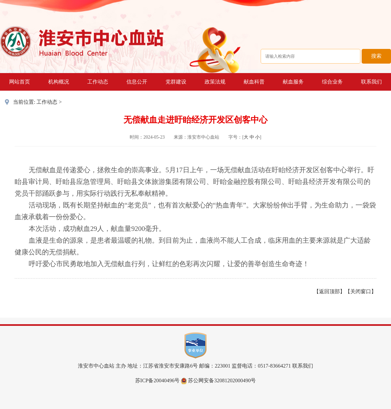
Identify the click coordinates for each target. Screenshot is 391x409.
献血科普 (254, 81)
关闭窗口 (360, 291)
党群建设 (176, 81)
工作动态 (97, 81)
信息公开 (136, 81)
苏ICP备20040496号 (157, 380)
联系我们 (371, 81)
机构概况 (58, 81)
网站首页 (19, 81)
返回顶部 (329, 291)
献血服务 (293, 81)
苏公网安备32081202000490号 (218, 380)
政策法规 (215, 81)
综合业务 (332, 81)
